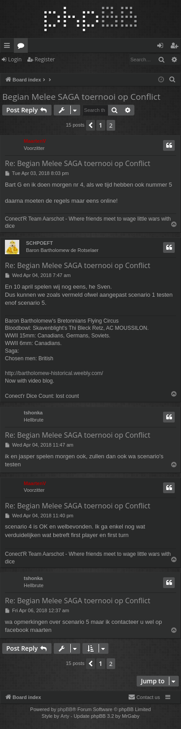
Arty (64, 716)
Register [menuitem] (176, 47)
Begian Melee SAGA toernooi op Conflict (81, 96)
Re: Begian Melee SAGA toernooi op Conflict (77, 163)
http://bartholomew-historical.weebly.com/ (54, 373)
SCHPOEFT (39, 243)
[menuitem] (172, 80)
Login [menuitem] (162, 47)
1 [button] (101, 125)
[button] (90, 125)
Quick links (9, 47)
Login (15, 59)
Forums (22, 47)
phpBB (64, 709)
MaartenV (35, 141)
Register (44, 59)
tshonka (33, 412)
